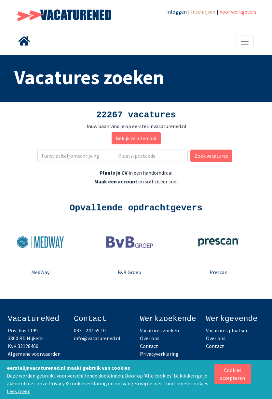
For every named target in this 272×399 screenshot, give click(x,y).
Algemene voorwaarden (34, 354)
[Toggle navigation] (245, 41)
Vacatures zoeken (159, 330)
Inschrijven (203, 11)
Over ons (149, 338)
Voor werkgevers (238, 11)
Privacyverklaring (159, 354)
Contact (149, 346)
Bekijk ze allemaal (136, 138)
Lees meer (18, 391)
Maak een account (115, 181)
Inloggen (176, 11)
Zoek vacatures (211, 156)
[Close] (232, 374)
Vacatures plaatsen (227, 330)
